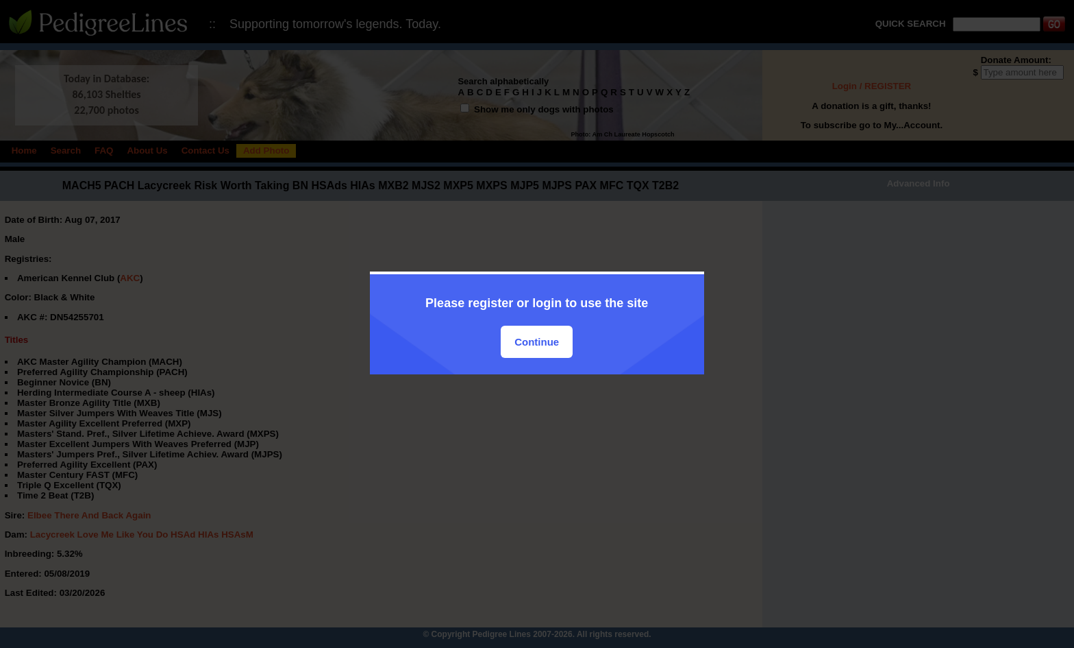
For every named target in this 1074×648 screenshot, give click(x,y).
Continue (536, 342)
